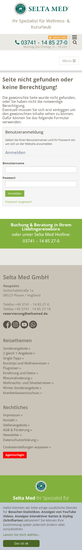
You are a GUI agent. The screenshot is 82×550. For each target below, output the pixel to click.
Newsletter (11, 435)
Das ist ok (21, 543)
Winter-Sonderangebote (21, 388)
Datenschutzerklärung (19, 440)
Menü (70, 61)
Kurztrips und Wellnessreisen (25, 363)
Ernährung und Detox (19, 373)
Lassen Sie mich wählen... (22, 535)
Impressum (11, 415)
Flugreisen (11, 368)
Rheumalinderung (17, 378)
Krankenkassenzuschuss (21, 393)
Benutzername (13, 163)
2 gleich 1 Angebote (18, 353)
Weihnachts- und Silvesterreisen (27, 383)
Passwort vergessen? (18, 202)
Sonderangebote (15, 348)
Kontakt (9, 420)
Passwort (9, 178)
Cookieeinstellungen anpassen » (27, 447)
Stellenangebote (15, 425)
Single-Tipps (12, 358)
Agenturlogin (14, 455)
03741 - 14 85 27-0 (41, 42)
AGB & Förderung (16, 430)
